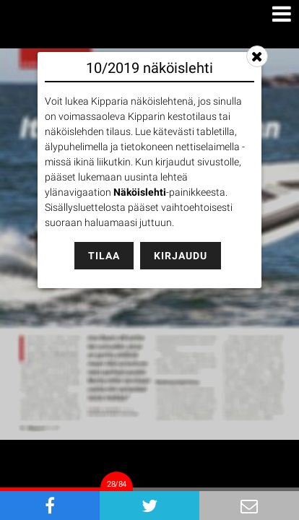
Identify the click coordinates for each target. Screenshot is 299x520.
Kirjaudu (180, 255)
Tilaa (104, 255)
